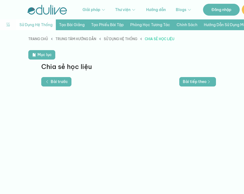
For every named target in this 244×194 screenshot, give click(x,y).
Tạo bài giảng (72, 24)
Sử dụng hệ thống (36, 24)
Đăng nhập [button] (221, 9)
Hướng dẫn (156, 9)
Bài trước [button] (56, 81)
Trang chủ (38, 39)
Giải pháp (94, 9)
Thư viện (125, 9)
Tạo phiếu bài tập (107, 24)
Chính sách (187, 24)
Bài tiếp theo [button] (197, 81)
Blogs (184, 9)
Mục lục (42, 54)
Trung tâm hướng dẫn (76, 39)
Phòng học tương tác (150, 24)
